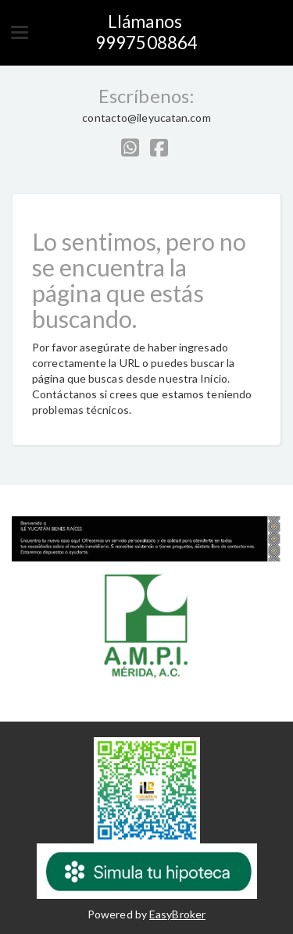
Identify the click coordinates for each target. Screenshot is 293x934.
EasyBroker (177, 914)
